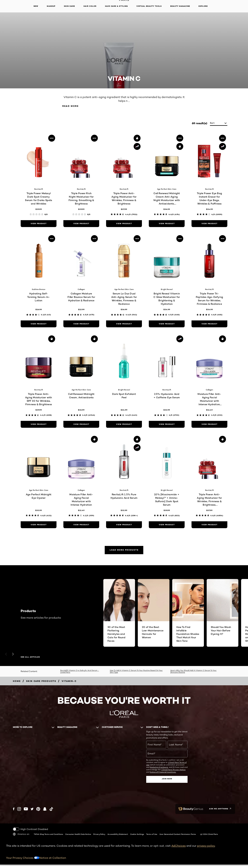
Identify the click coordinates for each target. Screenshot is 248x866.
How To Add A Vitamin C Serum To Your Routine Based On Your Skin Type (136, 673)
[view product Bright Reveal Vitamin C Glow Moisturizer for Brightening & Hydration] (167, 324)
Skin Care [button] (69, 6)
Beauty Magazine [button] (180, 6)
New (36, 6)
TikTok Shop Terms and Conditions (48, 835)
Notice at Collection (52, 859)
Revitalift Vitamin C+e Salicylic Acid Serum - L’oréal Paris (79, 673)
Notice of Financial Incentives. (163, 774)
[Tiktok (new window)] (51, 810)
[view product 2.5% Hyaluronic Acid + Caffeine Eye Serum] (167, 424)
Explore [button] (203, 6)
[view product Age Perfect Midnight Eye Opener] (38, 525)
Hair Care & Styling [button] (116, 6)
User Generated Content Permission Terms (177, 835)
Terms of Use (151, 835)
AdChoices (178, 847)
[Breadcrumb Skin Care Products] (41, 682)
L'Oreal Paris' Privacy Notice (173, 771)
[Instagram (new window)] (19, 810)
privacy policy (206, 847)
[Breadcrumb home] (17, 682)
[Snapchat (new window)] (45, 810)
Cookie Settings (137, 835)
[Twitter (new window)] (32, 810)
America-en (21, 835)
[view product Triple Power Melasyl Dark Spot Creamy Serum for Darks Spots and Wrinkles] (38, 224)
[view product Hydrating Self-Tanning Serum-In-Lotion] (38, 324)
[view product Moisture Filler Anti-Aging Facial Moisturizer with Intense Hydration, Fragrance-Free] (209, 424)
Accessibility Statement (117, 835)
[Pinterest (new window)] (38, 810)
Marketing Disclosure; (159, 769)
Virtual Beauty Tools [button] (149, 6)
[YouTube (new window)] (26, 810)
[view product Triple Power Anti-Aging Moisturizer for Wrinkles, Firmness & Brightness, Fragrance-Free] (209, 525)
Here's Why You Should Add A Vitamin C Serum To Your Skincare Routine (193, 673)
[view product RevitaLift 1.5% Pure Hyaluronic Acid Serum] (124, 525)
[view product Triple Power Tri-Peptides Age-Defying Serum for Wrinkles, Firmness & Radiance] (209, 324)
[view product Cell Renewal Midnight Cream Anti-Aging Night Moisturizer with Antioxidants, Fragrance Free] (167, 224)
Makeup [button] (51, 6)
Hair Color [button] (90, 6)
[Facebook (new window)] (13, 810)
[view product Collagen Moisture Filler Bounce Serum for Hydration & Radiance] (81, 324)
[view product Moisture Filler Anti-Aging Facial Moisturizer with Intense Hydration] (81, 525)
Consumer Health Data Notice (78, 835)
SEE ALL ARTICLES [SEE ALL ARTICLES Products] (30, 659)
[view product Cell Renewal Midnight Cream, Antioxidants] (81, 424)
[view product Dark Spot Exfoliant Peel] (124, 424)
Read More (73, 106)
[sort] (218, 123)
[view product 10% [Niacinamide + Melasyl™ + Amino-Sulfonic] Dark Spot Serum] (167, 525)
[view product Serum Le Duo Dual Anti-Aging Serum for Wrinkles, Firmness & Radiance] (124, 324)
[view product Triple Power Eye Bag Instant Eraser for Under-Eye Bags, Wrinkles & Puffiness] (209, 224)
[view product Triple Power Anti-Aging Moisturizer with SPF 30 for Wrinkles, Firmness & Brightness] (38, 424)
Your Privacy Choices (22, 859)
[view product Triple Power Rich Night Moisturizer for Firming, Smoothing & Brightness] (81, 224)
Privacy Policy (99, 835)
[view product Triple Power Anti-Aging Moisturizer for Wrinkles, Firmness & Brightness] (124, 224)
